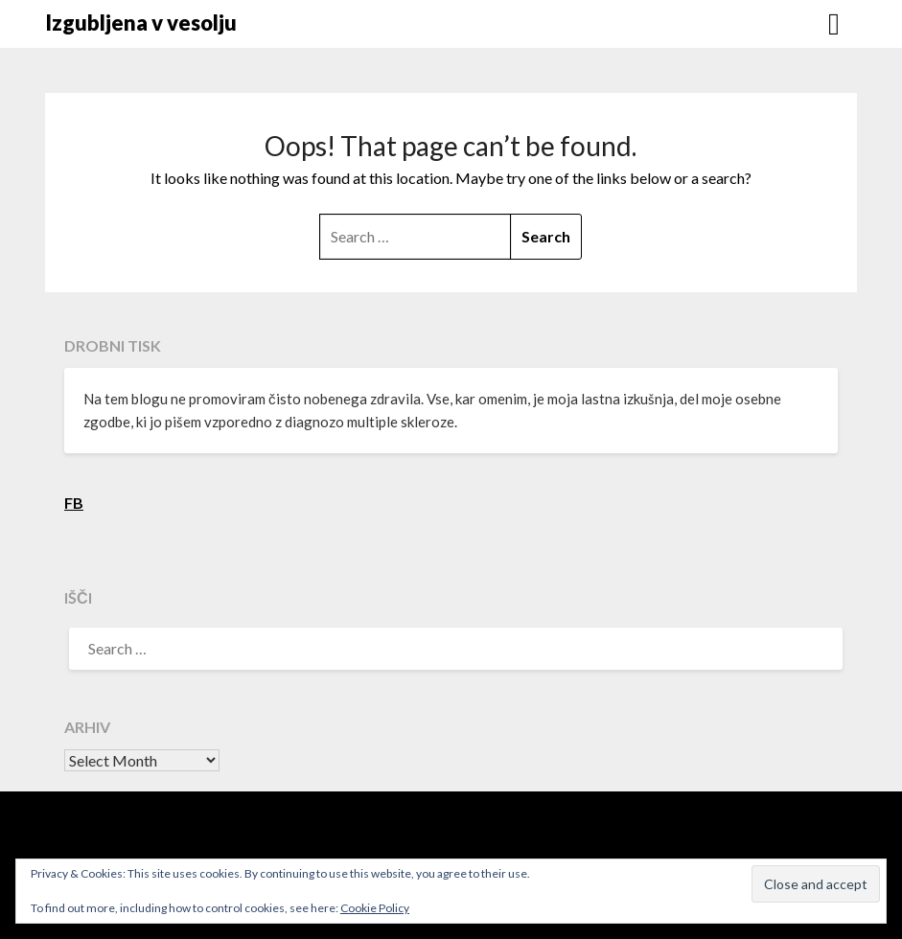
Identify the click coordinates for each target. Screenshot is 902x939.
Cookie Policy (374, 908)
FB (73, 502)
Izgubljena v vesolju (141, 22)
